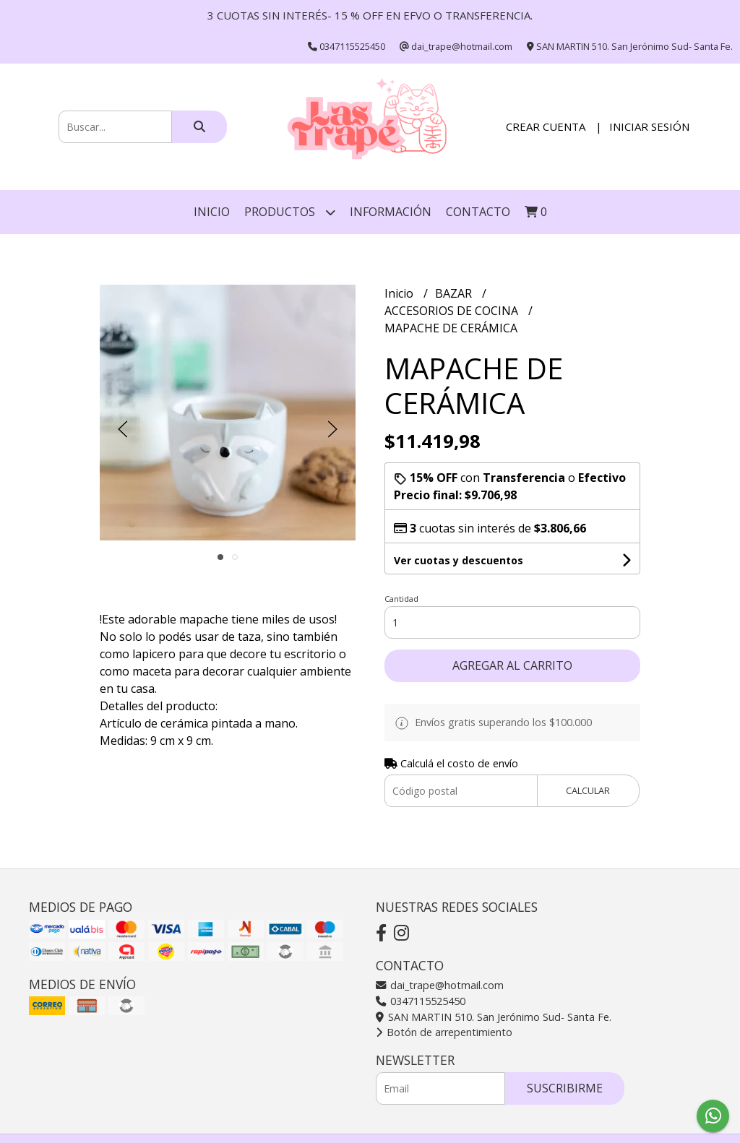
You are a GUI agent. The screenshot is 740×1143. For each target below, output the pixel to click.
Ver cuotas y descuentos (458, 560)
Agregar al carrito (512, 665)
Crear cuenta (545, 126)
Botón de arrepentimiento (444, 1032)
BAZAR (455, 293)
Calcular (588, 790)
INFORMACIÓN (390, 212)
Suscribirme (565, 1088)
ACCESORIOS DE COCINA (452, 311)
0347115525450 (420, 1001)
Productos (289, 212)
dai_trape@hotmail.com (440, 985)
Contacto (478, 212)
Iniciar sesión (649, 126)
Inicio (212, 212)
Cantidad (401, 598)
